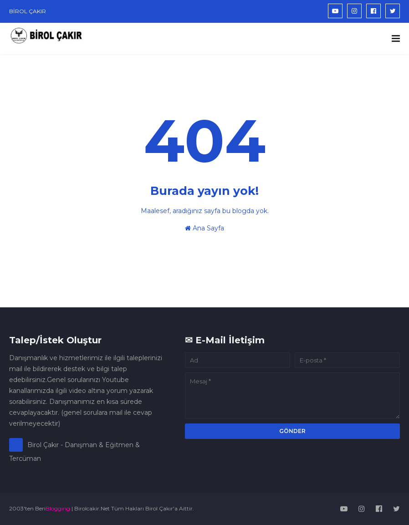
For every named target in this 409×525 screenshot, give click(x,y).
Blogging (58, 508)
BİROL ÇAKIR (27, 11)
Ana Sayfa (204, 228)
